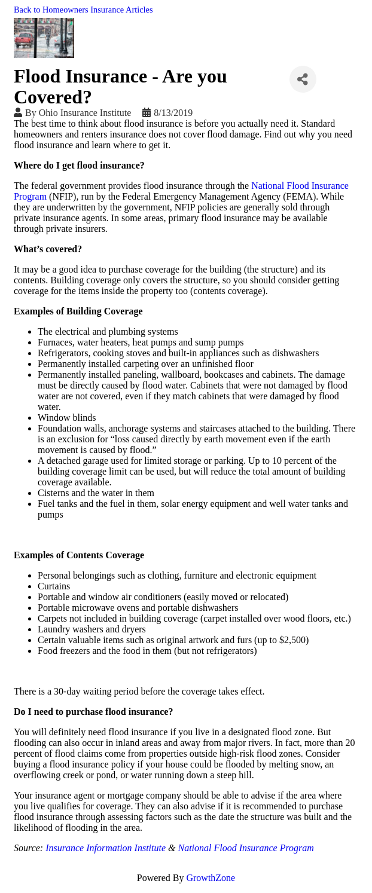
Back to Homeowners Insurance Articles (83, 9)
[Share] (302, 79)
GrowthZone (210, 878)
